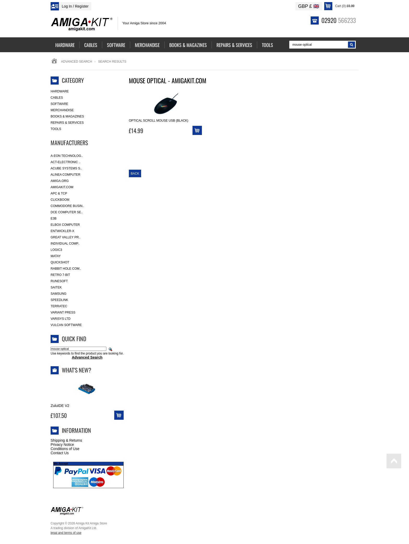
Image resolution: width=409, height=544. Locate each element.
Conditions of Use (65, 449)
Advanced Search (76, 61)
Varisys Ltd (60, 319)
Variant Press (63, 312)
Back (135, 173)
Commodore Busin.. (67, 206)
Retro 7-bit (60, 275)
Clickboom (60, 200)
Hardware (60, 91)
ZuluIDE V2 (60, 406)
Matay (56, 256)
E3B (54, 218)
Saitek (56, 287)
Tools (56, 129)
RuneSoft (59, 281)
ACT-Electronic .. (66, 162)
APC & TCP (59, 193)
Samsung (59, 293)
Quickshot (60, 262)
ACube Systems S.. (66, 168)
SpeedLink (59, 300)
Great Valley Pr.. (66, 237)
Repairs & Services (67, 123)
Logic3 (56, 250)
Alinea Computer (65, 174)
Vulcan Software (66, 325)
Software (59, 104)
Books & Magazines (67, 116)
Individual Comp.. (65, 243)
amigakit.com (62, 187)
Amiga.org (60, 181)
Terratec (59, 306)
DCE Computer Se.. (67, 212)
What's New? (76, 370)
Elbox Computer (65, 225)
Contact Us (60, 453)
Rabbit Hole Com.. (66, 268)
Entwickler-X (62, 231)
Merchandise (62, 110)
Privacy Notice (62, 444)
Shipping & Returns (66, 440)
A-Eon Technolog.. (67, 156)
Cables (57, 97)
